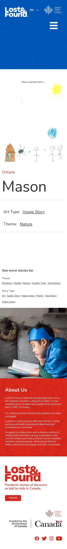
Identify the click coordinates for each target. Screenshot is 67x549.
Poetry (40, 295)
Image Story (34, 212)
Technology (54, 283)
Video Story (8, 302)
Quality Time (39, 283)
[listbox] (34, 10)
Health (17, 283)
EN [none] (32, 10)
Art (4, 295)
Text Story (51, 295)
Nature (26, 224)
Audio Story (13, 295)
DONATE (13, 498)
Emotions (7, 283)
